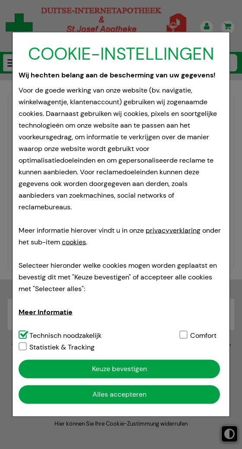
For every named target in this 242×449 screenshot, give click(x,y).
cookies (74, 241)
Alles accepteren (119, 394)
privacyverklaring (173, 229)
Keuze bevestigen (119, 368)
